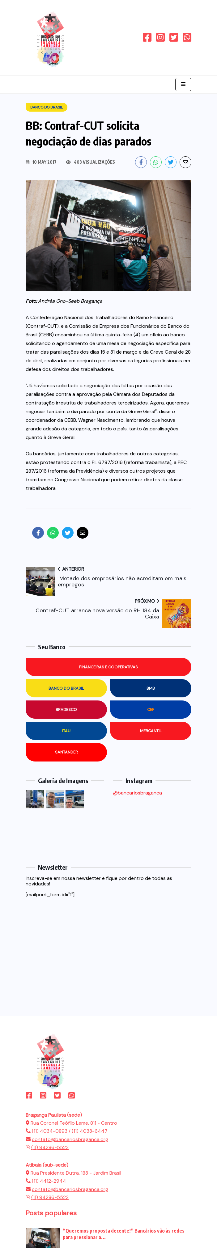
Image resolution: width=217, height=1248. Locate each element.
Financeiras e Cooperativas (108, 667)
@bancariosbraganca (137, 793)
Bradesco (66, 709)
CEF (150, 709)
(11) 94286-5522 (50, 1147)
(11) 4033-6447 (90, 1131)
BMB (151, 688)
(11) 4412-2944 (49, 1181)
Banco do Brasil (66, 688)
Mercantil (151, 730)
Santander (66, 752)
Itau (66, 730)
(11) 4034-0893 (50, 1131)
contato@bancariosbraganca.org (70, 1139)
